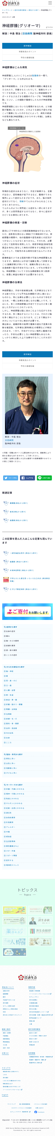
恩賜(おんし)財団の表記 (10, 1009)
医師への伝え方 (34, 1042)
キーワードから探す (13, 785)
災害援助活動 (33, 1003)
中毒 (7, 832)
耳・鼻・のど (10, 680)
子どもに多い (10, 773)
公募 (30, 1024)
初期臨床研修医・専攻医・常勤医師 (41, 1057)
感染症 (8, 836)
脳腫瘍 (35, 75)
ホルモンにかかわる (13, 803)
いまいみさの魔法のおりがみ (11, 1080)
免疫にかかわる (11, 798)
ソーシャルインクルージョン (12, 1089)
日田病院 (27, 33)
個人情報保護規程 (24, 1104)
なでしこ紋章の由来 (9, 1006)
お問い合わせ (39, 1108)
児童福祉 (5, 1036)
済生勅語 (5, 1003)
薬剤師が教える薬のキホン (11, 1071)
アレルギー (9, 827)
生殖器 (8, 714)
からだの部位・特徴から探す (38, 1036)
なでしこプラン (34, 997)
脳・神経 (8, 671)
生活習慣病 (9, 841)
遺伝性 (8, 813)
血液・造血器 (10, 728)
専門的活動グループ (35, 1018)
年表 (4, 1012)
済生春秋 (5, 1077)
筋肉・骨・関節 (11, 723)
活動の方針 (6, 991)
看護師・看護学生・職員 (37, 1060)
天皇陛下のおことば (9, 1000)
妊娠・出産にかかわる (14, 808)
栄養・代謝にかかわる (14, 789)
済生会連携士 (33, 1000)
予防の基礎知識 (27, 57)
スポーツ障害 (10, 855)
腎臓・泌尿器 (10, 709)
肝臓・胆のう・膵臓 (13, 704)
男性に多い (9, 758)
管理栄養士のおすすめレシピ (11, 1086)
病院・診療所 (7, 1033)
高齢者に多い (10, 768)
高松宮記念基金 (34, 1006)
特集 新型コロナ (8, 1084)
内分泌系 (8, 733)
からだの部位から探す (14, 667)
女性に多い (9, 763)
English (5, 1095)
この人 (5, 1074)
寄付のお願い (33, 1009)
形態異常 (8, 822)
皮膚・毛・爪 (10, 719)
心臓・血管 (9, 690)
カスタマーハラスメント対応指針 (22, 1108)
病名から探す (33, 1039)
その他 (5, 1045)
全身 (7, 738)
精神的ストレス (11, 865)
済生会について (8, 987)
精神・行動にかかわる (14, 794)
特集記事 (32, 1045)
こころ (8, 742)
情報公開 (32, 1021)
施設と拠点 (6, 1029)
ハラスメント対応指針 (40, 1104)
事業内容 (31, 987)
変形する (8, 860)
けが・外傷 (9, 851)
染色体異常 (9, 817)
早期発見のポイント (27, 51)
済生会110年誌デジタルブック (12, 1015)
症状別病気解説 (34, 1029)
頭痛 (22, 201)
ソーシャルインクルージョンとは (40, 994)
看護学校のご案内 (35, 1063)
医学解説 (27, 46)
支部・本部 (6, 1048)
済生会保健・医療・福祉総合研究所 (41, 1015)
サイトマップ (12, 1104)
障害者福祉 (6, 1042)
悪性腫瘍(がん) (11, 846)
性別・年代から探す (13, 754)
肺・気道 (8, 695)
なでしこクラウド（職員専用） (20, 1112)
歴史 (4, 997)
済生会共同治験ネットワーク (39, 1012)
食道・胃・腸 (10, 700)
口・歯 (8, 685)
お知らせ (5, 1053)
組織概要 (5, 994)
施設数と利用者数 (34, 991)
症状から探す (10, 627)
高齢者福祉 (6, 1039)
